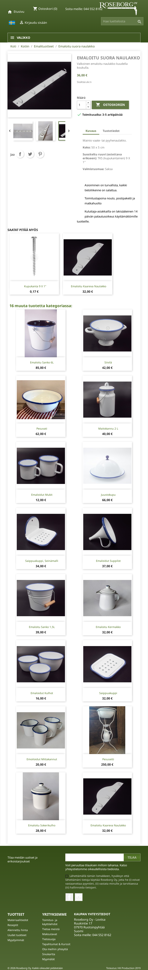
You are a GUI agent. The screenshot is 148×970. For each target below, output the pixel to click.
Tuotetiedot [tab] (111, 131)
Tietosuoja (49, 939)
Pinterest (40, 154)
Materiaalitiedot (18, 920)
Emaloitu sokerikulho (41, 825)
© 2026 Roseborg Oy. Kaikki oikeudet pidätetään (35, 968)
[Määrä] (81, 105)
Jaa (20, 154)
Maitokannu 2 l (108, 428)
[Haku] (122, 21)
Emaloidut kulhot (42, 693)
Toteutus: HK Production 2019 (123, 968)
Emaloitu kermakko (108, 627)
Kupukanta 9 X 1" (35, 286)
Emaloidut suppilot (108, 561)
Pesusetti (108, 759)
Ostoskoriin (110, 104)
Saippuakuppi (108, 693)
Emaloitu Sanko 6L (42, 362)
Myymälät (48, 959)
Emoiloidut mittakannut (42, 759)
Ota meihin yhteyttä (55, 949)
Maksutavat (49, 934)
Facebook (69, 897)
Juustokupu (108, 494)
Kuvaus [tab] (91, 131)
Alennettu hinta (18, 930)
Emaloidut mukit (41, 494)
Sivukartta (48, 954)
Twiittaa (30, 154)
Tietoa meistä (51, 929)
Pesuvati (41, 428)
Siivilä (108, 362)
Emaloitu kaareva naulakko (88, 286)
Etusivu (19, 11)
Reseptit (13, 925)
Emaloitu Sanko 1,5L (42, 627)
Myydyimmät (16, 940)
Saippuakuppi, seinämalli (41, 561)
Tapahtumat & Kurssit (56, 944)
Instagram (78, 897)
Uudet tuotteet (17, 935)
